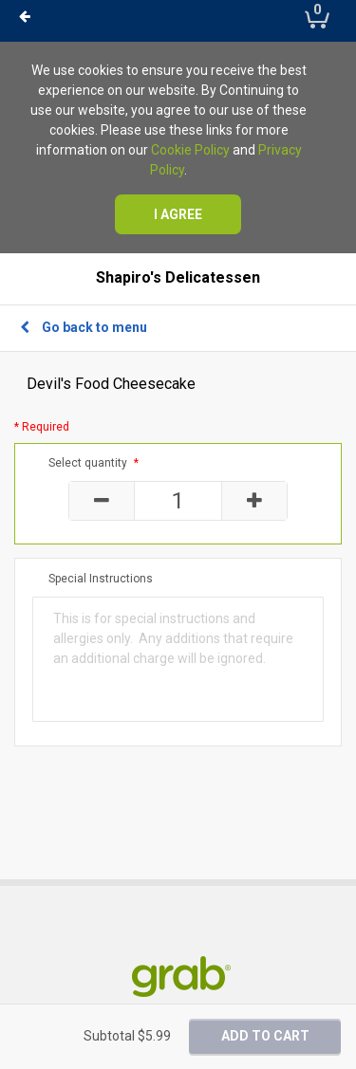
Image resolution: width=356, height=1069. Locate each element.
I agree (178, 214)
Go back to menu (83, 327)
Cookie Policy (190, 149)
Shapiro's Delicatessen (178, 277)
